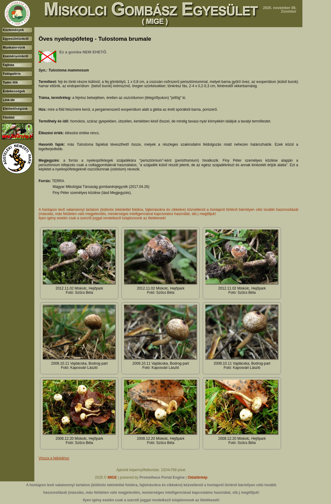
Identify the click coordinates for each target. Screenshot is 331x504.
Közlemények (13, 30)
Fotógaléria (11, 73)
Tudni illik (10, 82)
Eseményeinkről (15, 56)
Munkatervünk (14, 47)
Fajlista (8, 65)
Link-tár (9, 100)
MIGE (112, 477)
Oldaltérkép (198, 477)
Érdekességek (14, 91)
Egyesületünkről (16, 38)
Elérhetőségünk (15, 108)
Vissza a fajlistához (54, 458)
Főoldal (8, 117)
